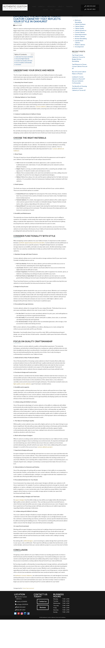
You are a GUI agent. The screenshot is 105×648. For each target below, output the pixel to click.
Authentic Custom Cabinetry (23, 602)
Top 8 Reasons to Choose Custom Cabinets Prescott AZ (79, 69)
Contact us (43, 629)
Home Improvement (28, 616)
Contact (58, 8)
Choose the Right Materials (22, 60)
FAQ (51, 8)
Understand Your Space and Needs (24, 58)
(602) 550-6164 (90, 5)
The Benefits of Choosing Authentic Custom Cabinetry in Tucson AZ (79, 92)
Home (34, 5)
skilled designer (28, 566)
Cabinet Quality (79, 29)
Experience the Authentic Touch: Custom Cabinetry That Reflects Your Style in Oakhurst (37, 19)
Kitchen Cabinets (80, 37)
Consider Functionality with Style (23, 62)
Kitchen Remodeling (81, 39)
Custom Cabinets (80, 33)
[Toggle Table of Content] (31, 56)
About (60, 5)
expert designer (20, 523)
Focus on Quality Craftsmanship (23, 64)
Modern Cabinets (80, 46)
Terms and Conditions (60, 645)
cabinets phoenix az (80, 31)
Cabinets (41, 5)
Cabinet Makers (79, 27)
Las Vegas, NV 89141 (21, 632)
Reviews (43, 635)
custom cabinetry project (45, 467)
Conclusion (18, 66)
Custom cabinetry (41, 110)
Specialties (51, 5)
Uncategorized (79, 48)
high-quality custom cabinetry (22, 401)
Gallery (45, 8)
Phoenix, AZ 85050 (21, 629)
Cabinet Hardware (80, 24)
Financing (69, 5)
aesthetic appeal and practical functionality (32, 252)
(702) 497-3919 (90, 9)
